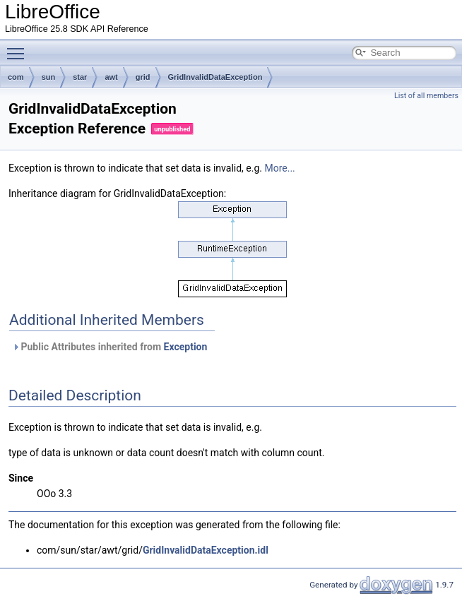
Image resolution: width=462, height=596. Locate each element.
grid (143, 77)
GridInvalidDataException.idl (205, 550)
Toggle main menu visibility (19, 47)
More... (279, 168)
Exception (186, 346)
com (16, 77)
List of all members (426, 95)
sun (49, 77)
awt (111, 77)
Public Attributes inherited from (109, 346)
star (80, 77)
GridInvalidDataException (215, 77)
